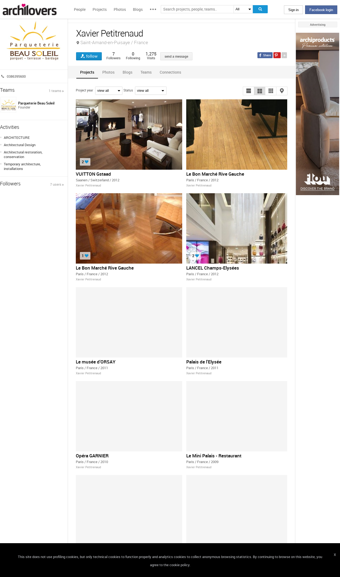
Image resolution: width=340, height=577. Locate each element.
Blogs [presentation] (127, 72)
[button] (248, 91)
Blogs (138, 9)
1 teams (55, 90)
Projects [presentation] (87, 72)
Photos (120, 9)
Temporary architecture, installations (22, 166)
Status (128, 90)
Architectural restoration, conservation (23, 154)
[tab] (87, 72)
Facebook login (321, 9)
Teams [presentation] (146, 72)
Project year (84, 90)
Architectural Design (19, 144)
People (80, 9)
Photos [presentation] (108, 72)
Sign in (293, 9)
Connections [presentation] (170, 72)
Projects (100, 9)
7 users (55, 184)
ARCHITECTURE (17, 137)
